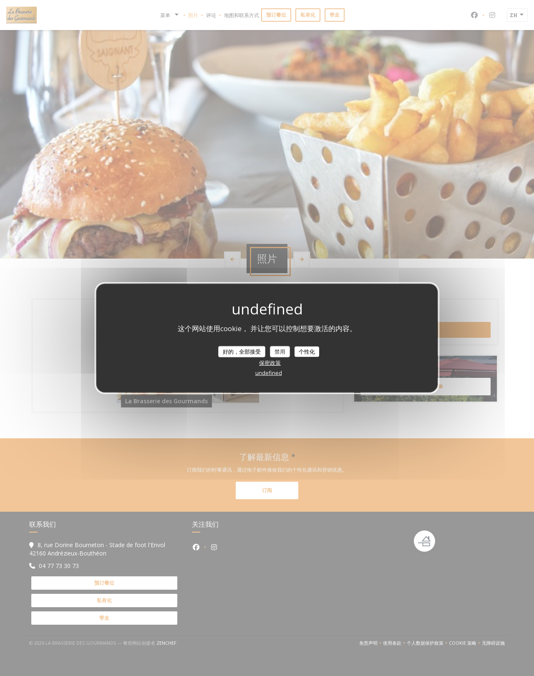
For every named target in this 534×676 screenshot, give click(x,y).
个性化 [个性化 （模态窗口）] (307, 351)
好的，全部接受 (242, 351)
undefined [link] (268, 373)
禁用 (280, 351)
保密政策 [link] (270, 363)
